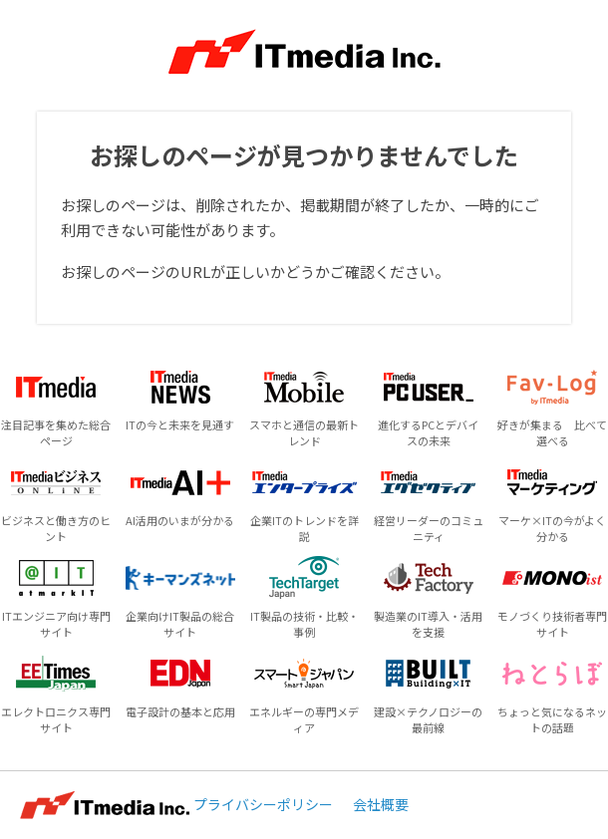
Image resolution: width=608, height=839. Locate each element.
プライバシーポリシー (263, 804)
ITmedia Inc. (104, 805)
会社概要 (381, 804)
